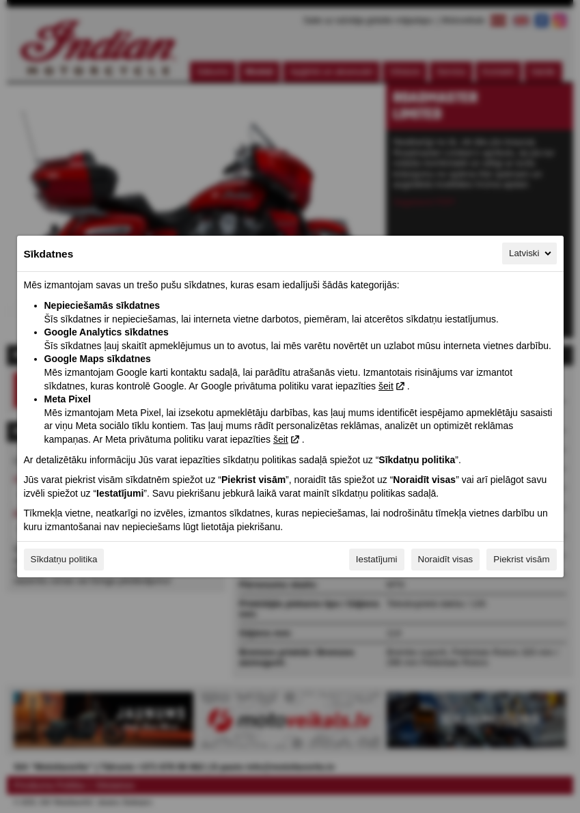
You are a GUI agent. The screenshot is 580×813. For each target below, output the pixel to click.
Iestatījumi (377, 559)
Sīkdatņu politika (64, 559)
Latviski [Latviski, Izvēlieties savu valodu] (531, 253)
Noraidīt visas (445, 559)
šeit (385, 386)
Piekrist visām (521, 559)
